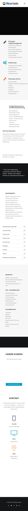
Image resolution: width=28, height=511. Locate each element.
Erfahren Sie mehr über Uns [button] (14, 384)
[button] (24, 3)
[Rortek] (14, 3)
